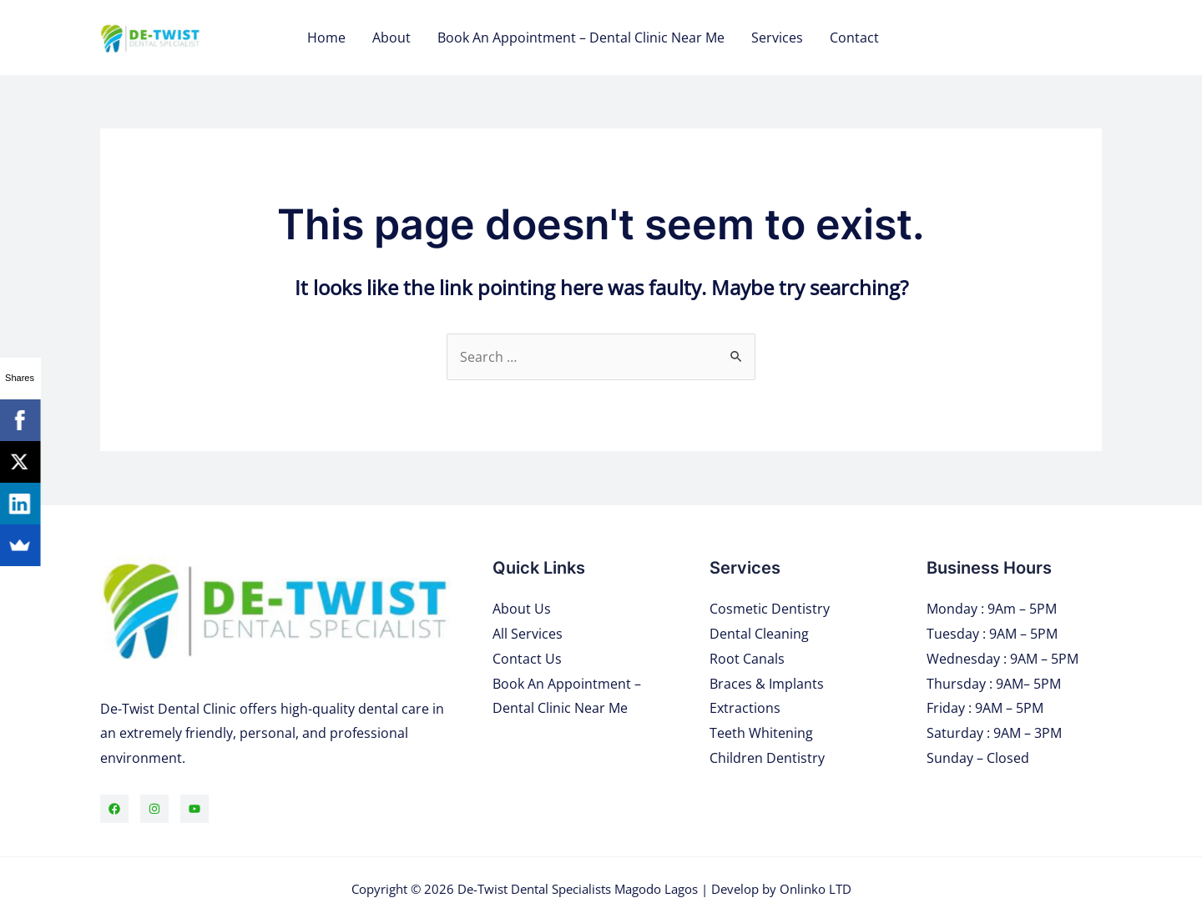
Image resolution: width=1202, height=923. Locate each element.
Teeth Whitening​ (761, 733)
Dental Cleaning (759, 634)
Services (777, 37)
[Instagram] (154, 809)
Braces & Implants (767, 684)
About (391, 37)
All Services (527, 634)
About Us (521, 608)
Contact (854, 37)
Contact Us (527, 659)
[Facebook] (114, 809)
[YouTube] (194, 809)
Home (326, 37)
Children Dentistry (767, 758)
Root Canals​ (747, 659)
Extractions (745, 708)
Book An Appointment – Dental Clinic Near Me (581, 37)
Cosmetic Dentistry (770, 608)
